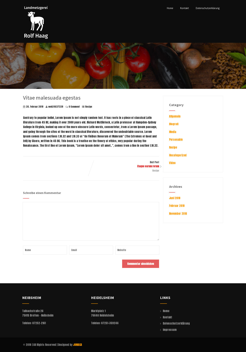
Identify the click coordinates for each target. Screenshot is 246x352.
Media (172, 132)
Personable (176, 139)
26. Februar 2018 (34, 106)
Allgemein (175, 116)
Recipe (88, 106)
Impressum (170, 330)
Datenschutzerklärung (208, 8)
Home (170, 8)
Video (172, 163)
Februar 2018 (177, 206)
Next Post (125, 164)
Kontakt (184, 8)
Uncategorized (178, 155)
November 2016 (178, 213)
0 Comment (74, 106)
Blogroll (173, 124)
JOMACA (77, 345)
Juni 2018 (174, 198)
